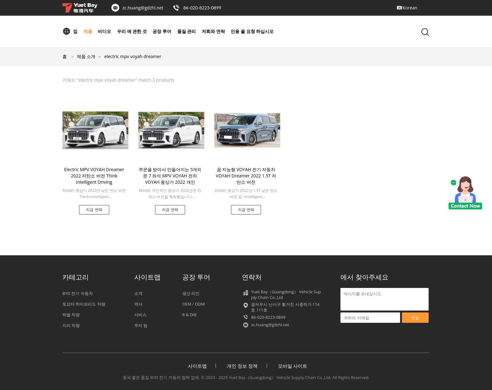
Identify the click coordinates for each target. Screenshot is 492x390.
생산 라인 (191, 293)
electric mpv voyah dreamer (132, 56)
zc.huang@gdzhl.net (142, 8)
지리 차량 (71, 325)
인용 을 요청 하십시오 (252, 31)
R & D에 (189, 314)
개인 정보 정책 (242, 366)
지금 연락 (94, 209)
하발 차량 (71, 314)
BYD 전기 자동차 (77, 293)
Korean (410, 8)
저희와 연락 (213, 31)
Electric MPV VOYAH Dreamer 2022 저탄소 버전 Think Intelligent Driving (94, 175)
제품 (87, 31)
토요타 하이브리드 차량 (83, 304)
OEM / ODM (193, 304)
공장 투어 (161, 31)
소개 (138, 293)
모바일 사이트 (293, 366)
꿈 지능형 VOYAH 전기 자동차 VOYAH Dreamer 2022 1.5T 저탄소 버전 (246, 175)
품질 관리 (186, 31)
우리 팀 (140, 325)
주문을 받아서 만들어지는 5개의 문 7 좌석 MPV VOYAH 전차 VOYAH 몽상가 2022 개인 (170, 175)
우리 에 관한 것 (132, 31)
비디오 (104, 31)
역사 (138, 304)
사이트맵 (197, 366)
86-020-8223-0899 (202, 7)
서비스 (140, 314)
